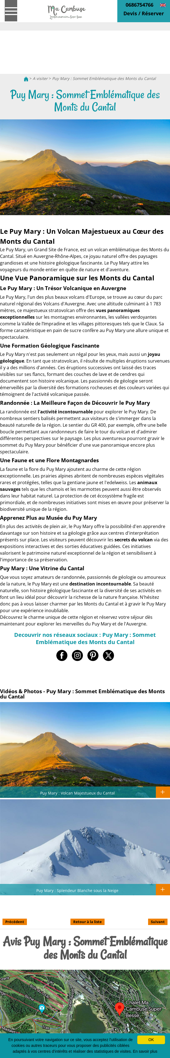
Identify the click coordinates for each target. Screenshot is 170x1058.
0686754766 (139, 4)
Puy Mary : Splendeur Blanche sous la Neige (77, 890)
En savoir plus (145, 1051)
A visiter (40, 78)
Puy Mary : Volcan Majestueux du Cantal (77, 792)
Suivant (158, 921)
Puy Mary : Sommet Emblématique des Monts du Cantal (104, 78)
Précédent (14, 921)
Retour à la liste (87, 921)
